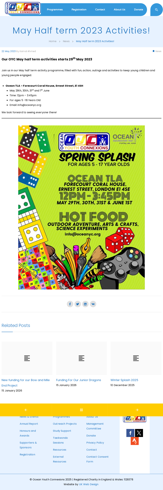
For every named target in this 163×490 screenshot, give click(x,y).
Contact (91, 450)
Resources (59, 450)
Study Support (62, 431)
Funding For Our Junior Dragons (78, 380)
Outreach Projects (65, 424)
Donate (91, 435)
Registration (27, 454)
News (158, 51)
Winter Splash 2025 (124, 380)
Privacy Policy (95, 443)
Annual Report (29, 424)
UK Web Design (88, 484)
